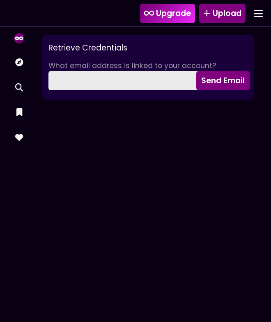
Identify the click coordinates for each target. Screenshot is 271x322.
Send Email (223, 80)
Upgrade (167, 13)
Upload (222, 13)
